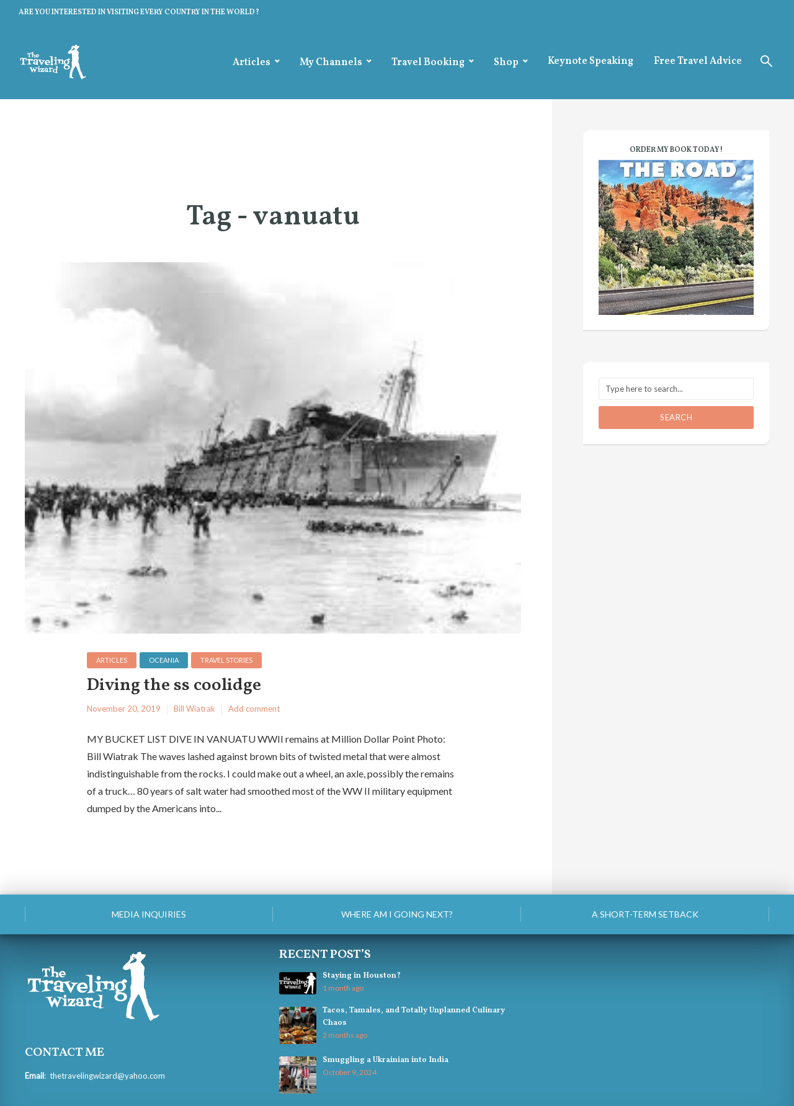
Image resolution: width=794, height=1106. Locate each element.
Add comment (254, 709)
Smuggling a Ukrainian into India (385, 1060)
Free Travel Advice (698, 61)
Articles (251, 62)
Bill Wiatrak (194, 709)
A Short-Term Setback (645, 914)
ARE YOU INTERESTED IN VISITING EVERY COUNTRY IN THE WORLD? (139, 12)
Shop (506, 62)
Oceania (164, 660)
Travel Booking (428, 62)
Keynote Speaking (590, 61)
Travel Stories (226, 660)
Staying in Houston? (362, 975)
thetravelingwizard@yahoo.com (107, 1076)
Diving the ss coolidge (174, 686)
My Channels (331, 62)
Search (676, 417)
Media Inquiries (149, 914)
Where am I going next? (397, 914)
